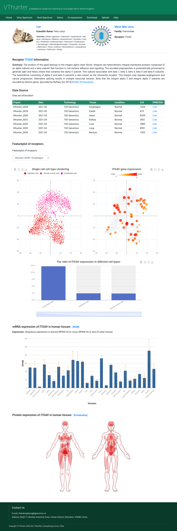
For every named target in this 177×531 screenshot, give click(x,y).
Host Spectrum (44, 17)
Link (155, 107)
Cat (38, 27)
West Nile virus (124, 27)
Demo (60, 17)
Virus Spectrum (24, 17)
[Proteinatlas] (86, 82)
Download (92, 17)
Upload (105, 17)
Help (116, 17)
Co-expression (75, 17)
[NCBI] (75, 82)
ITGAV (29, 59)
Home (9, 17)
